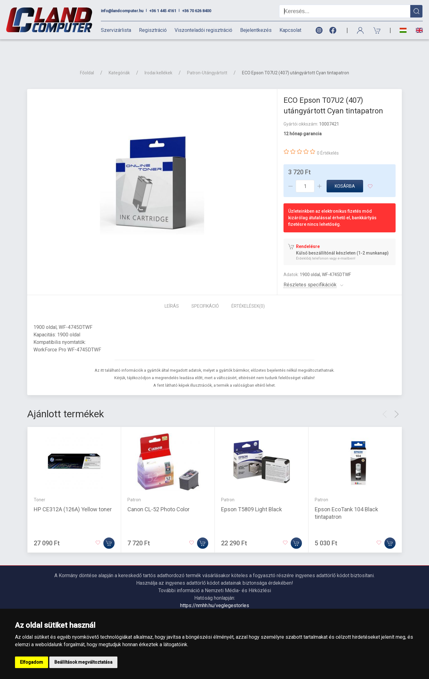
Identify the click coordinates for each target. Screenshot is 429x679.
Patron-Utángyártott (207, 55)
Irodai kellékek (158, 55)
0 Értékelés (328, 135)
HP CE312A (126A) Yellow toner (73, 492)
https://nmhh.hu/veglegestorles (214, 588)
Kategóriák (119, 55)
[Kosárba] (109, 526)
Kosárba (345, 168)
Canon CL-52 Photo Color (158, 492)
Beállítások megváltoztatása (83, 662)
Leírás (172, 288)
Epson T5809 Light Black (251, 492)
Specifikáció (205, 288)
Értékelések (248, 288)
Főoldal (87, 55)
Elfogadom (31, 662)
